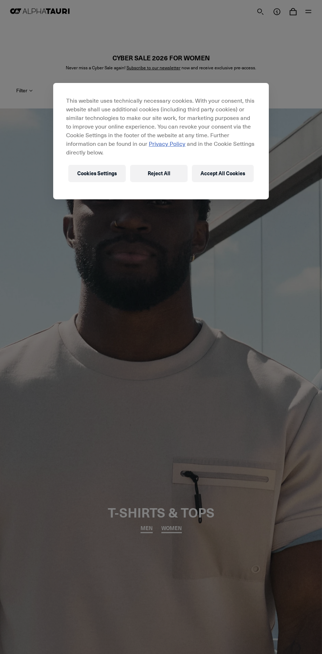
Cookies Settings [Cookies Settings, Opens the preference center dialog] (97, 173)
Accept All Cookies (223, 173)
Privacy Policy (167, 143)
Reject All (159, 173)
